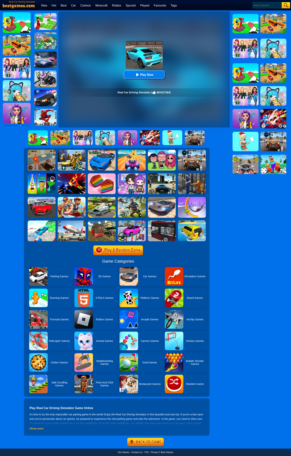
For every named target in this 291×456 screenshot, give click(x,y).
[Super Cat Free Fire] (132, 198)
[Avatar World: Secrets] (132, 174)
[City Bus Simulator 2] (162, 221)
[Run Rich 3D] (45, 14)
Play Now (144, 74)
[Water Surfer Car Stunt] (192, 221)
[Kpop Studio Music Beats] (162, 151)
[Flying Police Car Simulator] (45, 33)
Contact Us (136, 452)
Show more (36, 428)
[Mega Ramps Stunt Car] (41, 221)
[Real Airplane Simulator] (72, 221)
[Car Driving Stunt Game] (41, 198)
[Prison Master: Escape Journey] (41, 151)
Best (64, 5)
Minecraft (101, 5)
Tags (174, 5)
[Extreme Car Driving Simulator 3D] (162, 174)
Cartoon (85, 5)
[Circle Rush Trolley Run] (192, 198)
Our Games (123, 452)
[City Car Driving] (192, 151)
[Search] (267, 5)
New (44, 5)
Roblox (116, 5)
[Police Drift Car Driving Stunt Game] (102, 151)
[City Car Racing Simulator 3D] (45, 52)
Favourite (160, 5)
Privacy (154, 452)
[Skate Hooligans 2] (72, 198)
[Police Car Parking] (45, 91)
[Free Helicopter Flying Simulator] (102, 198)
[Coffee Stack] (41, 174)
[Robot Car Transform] (72, 151)
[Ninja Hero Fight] (72, 174)
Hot (54, 5)
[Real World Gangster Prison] (192, 174)
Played (144, 5)
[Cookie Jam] (102, 174)
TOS (146, 452)
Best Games (167, 452)
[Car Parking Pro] (132, 221)
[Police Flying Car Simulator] (45, 72)
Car (73, 5)
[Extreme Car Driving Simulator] (162, 198)
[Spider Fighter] (45, 110)
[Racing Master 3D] (132, 151)
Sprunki (131, 5)
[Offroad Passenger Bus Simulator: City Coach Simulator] (102, 221)
